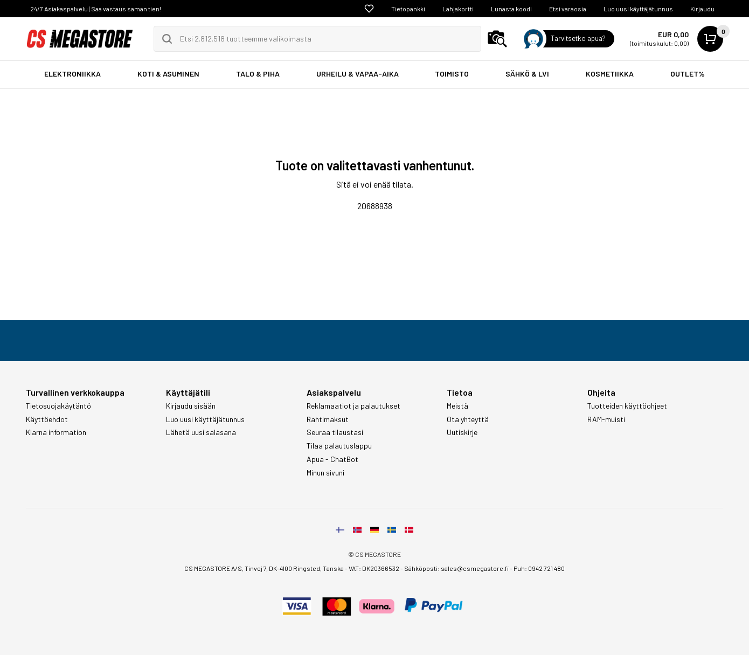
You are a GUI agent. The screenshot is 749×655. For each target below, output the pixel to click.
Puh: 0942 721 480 (539, 568)
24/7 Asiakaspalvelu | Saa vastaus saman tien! (95, 8)
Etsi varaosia (567, 8)
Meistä (457, 406)
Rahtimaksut (328, 419)
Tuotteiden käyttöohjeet (627, 406)
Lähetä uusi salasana (201, 432)
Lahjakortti (458, 8)
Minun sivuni (325, 472)
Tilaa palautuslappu (339, 446)
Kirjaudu (702, 8)
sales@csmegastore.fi (475, 568)
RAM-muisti (606, 419)
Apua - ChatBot (332, 459)
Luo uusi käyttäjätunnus (638, 8)
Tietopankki (408, 8)
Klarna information (56, 432)
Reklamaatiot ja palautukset (353, 406)
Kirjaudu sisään (191, 406)
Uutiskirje (462, 432)
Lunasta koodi (511, 8)
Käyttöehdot (47, 419)
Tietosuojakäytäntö (58, 406)
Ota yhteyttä (468, 419)
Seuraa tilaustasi (335, 432)
